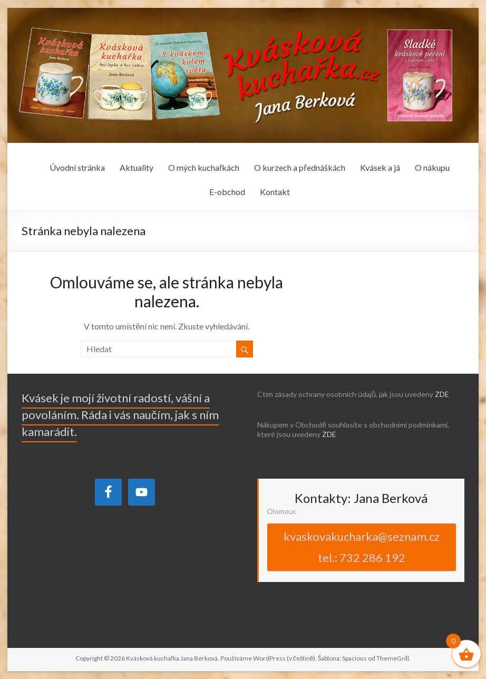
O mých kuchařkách (203, 167)
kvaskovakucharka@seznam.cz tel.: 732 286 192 (362, 547)
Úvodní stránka (77, 167)
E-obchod (227, 192)
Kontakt (275, 192)
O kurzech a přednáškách (299, 167)
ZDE (442, 394)
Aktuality (136, 167)
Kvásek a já (380, 167)
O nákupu (432, 167)
